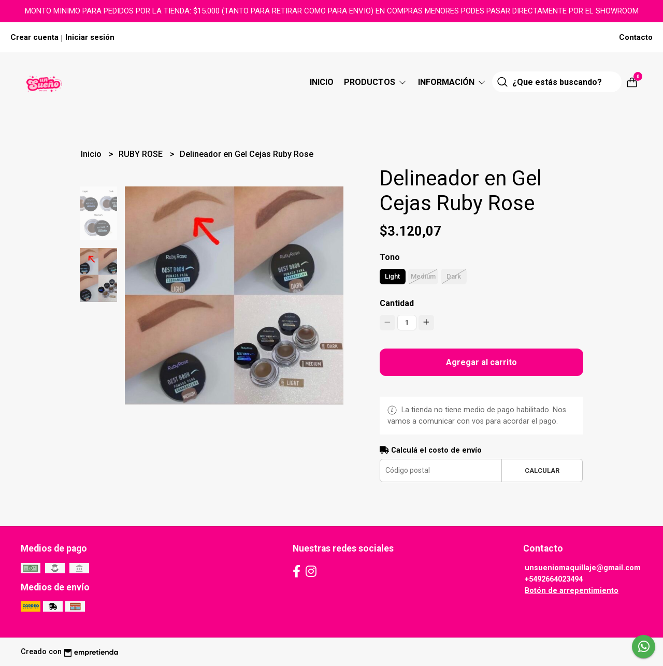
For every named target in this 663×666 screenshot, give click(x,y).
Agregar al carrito (481, 362)
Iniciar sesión (89, 37)
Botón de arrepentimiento (571, 590)
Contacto (636, 37)
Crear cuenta (34, 37)
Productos (376, 82)
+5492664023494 (554, 579)
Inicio (322, 82)
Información (452, 82)
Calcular (542, 470)
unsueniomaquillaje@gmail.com (583, 567)
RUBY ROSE (142, 154)
